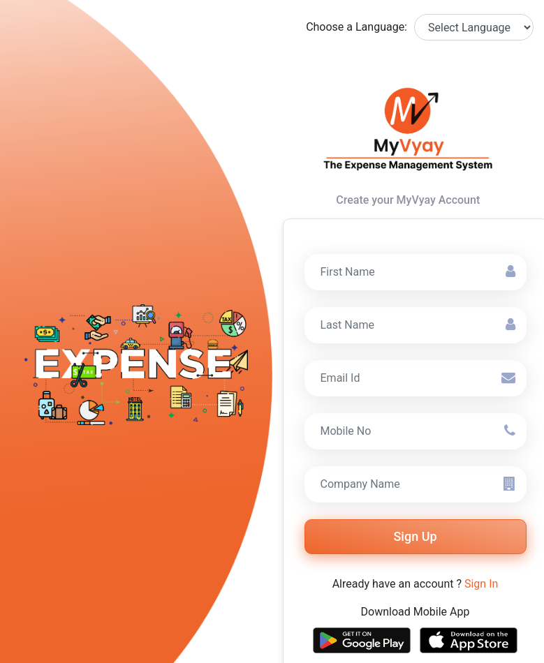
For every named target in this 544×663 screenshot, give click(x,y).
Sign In (481, 583)
